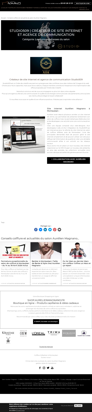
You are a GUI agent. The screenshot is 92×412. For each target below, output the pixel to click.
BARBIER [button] (30, 7)
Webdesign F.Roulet (60, 388)
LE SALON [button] (4, 7)
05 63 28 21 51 (67, 3)
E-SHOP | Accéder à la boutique (46, 321)
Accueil (3, 18)
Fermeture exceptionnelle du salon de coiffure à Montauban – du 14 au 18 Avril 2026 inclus (15, 263)
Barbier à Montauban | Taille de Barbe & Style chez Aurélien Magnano (46, 263)
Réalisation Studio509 (48, 388)
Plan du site (74, 388)
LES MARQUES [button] (73, 7)
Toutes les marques (46, 347)
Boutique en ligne (83, 3)
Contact (68, 388)
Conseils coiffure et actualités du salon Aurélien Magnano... (27, 18)
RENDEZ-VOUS (66, 383)
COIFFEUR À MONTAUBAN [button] (17, 7)
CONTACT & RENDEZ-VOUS (84, 8)
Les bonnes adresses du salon (52, 39)
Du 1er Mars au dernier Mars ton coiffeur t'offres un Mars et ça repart (77, 263)
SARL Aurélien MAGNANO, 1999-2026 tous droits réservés (28, 388)
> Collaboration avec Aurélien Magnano (68, 160)
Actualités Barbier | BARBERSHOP (47, 283)
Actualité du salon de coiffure (16, 283)
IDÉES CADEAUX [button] (62, 7)
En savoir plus (20, 410)
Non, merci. (78, 405)
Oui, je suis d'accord (67, 405)
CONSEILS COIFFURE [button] (40, 7)
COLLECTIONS (52, 7)
